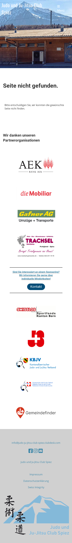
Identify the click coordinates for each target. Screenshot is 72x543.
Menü (60, 8)
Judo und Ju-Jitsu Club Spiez (22, 9)
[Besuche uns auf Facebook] (30, 450)
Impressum (36, 474)
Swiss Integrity (36, 487)
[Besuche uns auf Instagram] (35, 450)
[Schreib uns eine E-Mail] (41, 450)
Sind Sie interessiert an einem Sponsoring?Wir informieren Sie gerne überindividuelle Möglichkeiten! (36, 275)
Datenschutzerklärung (36, 481)
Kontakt (36, 287)
